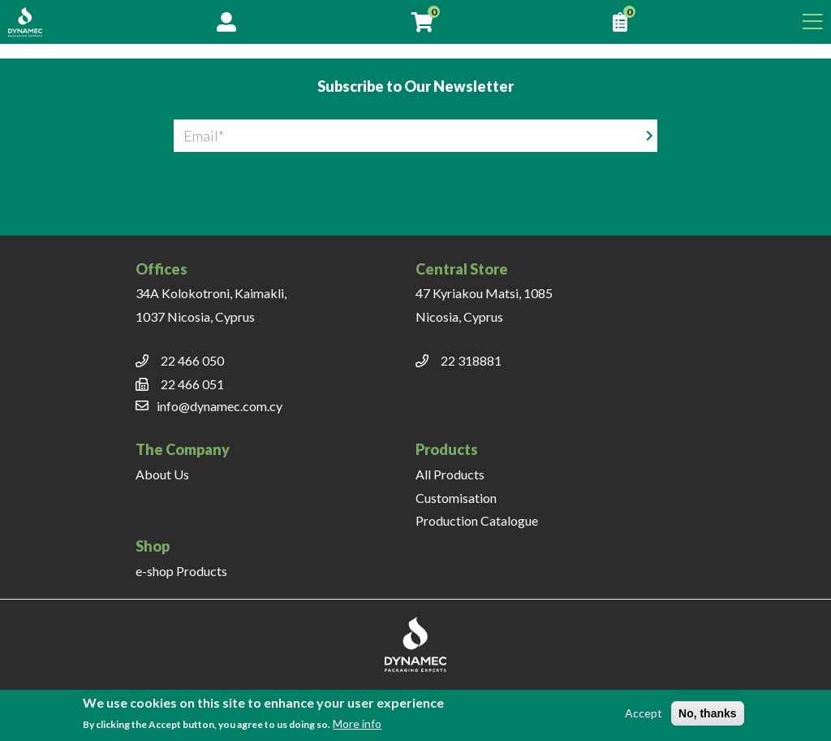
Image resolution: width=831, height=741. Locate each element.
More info (357, 723)
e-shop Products (181, 570)
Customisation (456, 497)
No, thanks (707, 713)
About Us (162, 474)
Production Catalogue (477, 520)
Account (226, 22)
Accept (643, 713)
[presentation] (415, 183)
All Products (450, 474)
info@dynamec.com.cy (219, 406)
